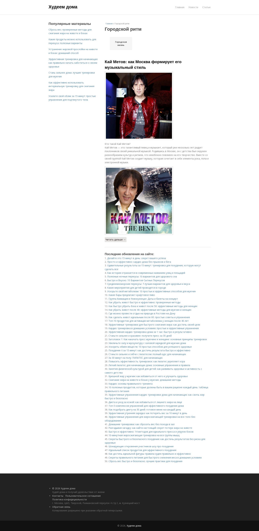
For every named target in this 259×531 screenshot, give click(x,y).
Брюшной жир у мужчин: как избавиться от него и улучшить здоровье (148, 376)
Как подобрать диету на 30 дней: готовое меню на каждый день (145, 409)
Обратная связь (61, 506)
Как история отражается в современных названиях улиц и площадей (146, 272)
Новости (193, 7)
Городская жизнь (121, 44)
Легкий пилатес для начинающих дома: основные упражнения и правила (149, 365)
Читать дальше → (116, 239)
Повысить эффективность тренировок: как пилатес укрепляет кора (147, 361)
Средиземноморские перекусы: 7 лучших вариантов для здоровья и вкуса (148, 283)
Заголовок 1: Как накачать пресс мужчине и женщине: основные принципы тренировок (158, 339)
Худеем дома (63, 6)
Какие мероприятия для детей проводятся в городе (136, 287)
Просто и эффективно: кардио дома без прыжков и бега (139, 261)
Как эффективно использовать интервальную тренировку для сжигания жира (71, 86)
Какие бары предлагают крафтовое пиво (132, 295)
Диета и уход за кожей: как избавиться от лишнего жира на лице (145, 402)
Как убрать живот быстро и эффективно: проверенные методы (144, 302)
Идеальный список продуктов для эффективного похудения (142, 450)
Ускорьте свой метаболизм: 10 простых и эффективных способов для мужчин (151, 291)
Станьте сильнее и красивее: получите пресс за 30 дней (140, 335)
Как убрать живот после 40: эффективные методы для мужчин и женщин (150, 309)
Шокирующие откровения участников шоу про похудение (141, 446)
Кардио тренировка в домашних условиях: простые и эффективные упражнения (154, 328)
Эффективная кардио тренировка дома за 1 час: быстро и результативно (150, 331)
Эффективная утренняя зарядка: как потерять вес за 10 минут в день (148, 413)
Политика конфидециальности (69, 499)
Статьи (206, 7)
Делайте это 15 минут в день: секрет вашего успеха (136, 258)
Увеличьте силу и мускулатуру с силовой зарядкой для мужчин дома (147, 343)
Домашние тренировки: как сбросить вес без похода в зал (142, 424)
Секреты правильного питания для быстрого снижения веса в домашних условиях (155, 457)
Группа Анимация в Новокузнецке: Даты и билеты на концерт (143, 298)
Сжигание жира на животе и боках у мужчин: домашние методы (145, 379)
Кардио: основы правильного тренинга (130, 383)
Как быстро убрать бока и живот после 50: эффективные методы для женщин (153, 306)
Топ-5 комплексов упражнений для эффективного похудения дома (146, 405)
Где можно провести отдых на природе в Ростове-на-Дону (142, 313)
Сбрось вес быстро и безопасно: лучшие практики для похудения (145, 461)
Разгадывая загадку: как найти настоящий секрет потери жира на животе (150, 427)
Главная (179, 7)
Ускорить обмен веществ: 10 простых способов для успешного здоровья (150, 346)
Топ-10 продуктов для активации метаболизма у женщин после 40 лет (149, 320)
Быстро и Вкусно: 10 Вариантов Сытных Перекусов (136, 280)
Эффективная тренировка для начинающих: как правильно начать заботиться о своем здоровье (73, 63)
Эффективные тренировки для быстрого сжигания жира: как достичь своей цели (154, 324)
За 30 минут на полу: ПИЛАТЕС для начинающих (136, 357)
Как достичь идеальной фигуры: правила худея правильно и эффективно (150, 453)
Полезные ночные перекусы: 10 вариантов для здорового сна (142, 276)
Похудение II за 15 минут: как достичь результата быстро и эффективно (149, 350)
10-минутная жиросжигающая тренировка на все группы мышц (144, 435)
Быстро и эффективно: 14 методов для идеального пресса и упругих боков (151, 431)
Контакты (57, 495)
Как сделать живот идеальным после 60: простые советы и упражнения (149, 317)
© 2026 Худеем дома (63, 488)
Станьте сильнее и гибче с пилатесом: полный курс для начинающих (147, 354)
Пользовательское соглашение (83, 495)
